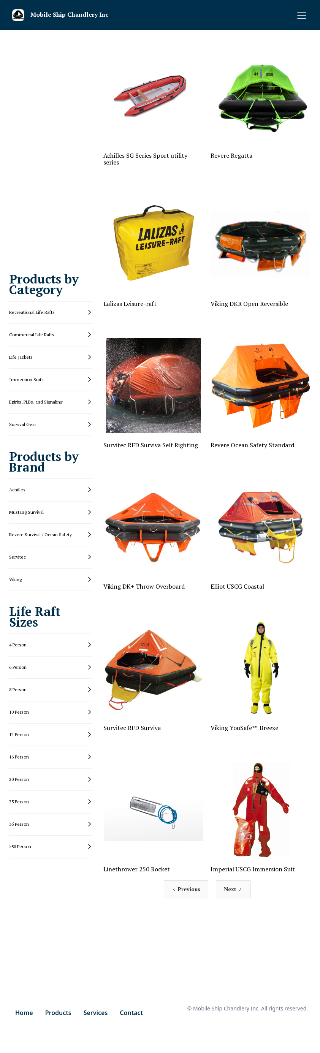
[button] (300, 15)
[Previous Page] (186, 889)
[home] (63, 15)
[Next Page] (233, 889)
